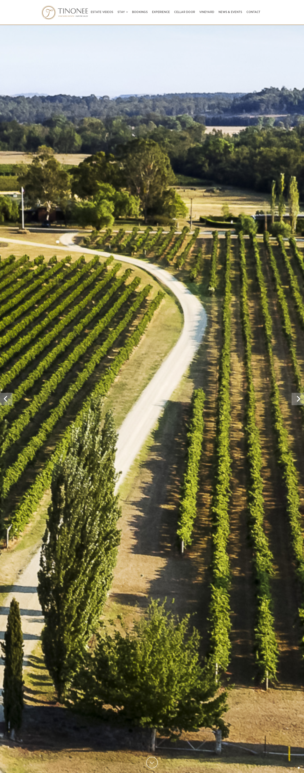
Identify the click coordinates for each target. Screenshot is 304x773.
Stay (122, 12)
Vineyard (206, 12)
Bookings (140, 12)
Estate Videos (102, 12)
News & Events (230, 12)
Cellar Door (184, 12)
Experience (161, 12)
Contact (253, 12)
